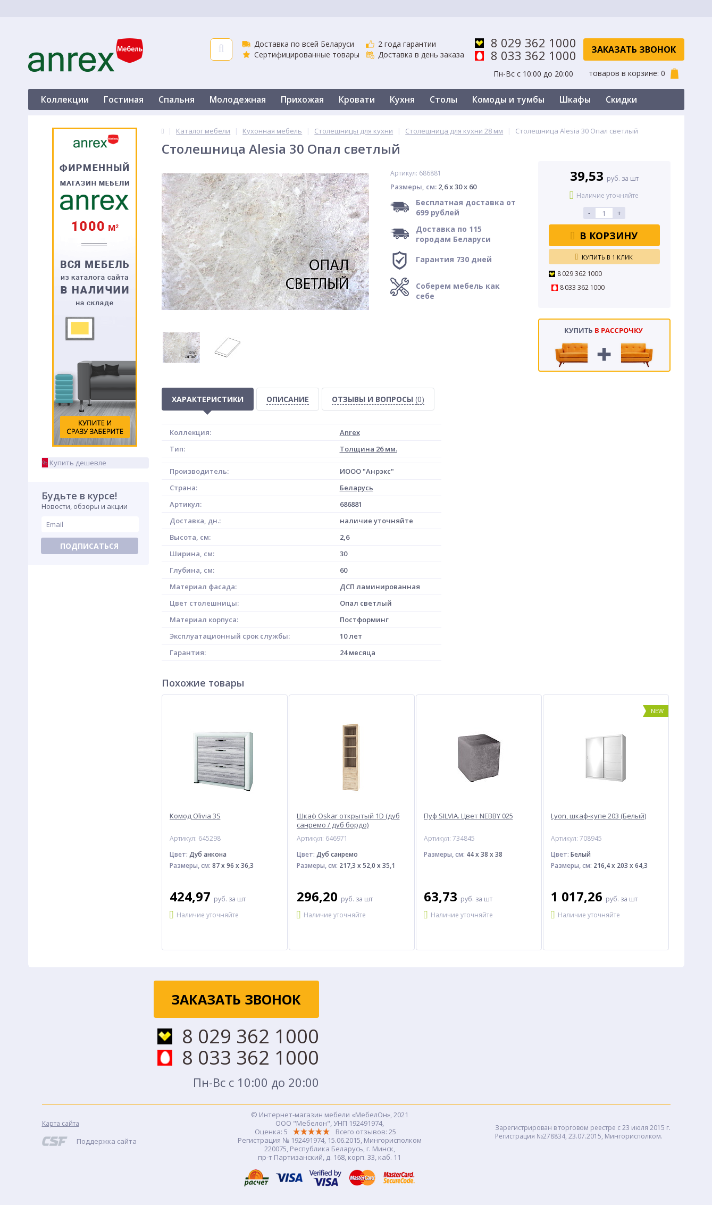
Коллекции (65, 99)
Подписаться (89, 546)
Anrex (350, 432)
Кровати (357, 99)
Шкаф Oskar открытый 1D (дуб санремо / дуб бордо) (348, 820)
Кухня (402, 99)
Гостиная (124, 99)
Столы (443, 99)
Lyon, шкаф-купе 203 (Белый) (598, 816)
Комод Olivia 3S (195, 816)
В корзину (604, 235)
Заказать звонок (633, 49)
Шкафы (575, 99)
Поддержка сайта (107, 1141)
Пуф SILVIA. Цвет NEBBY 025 (468, 816)
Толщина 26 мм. (368, 449)
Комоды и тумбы (508, 99)
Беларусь (356, 487)
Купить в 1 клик (604, 257)
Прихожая (302, 99)
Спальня (176, 99)
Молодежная (238, 99)
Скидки (621, 99)
